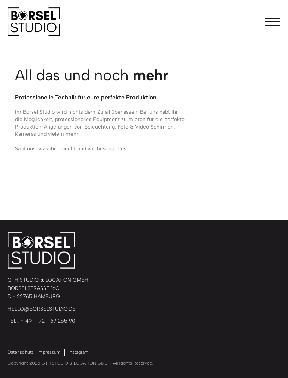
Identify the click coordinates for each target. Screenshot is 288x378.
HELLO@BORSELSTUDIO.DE (42, 309)
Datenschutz (21, 352)
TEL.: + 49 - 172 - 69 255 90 (41, 321)
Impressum (49, 352)
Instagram (79, 352)
